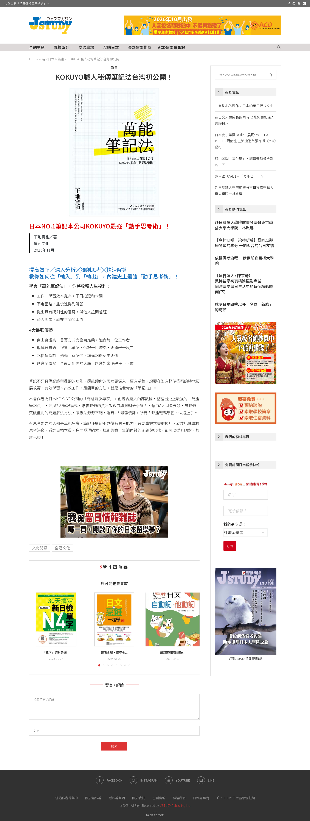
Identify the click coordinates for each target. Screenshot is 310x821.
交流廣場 (86, 47)
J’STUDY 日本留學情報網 (235, 798)
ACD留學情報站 (171, 47)
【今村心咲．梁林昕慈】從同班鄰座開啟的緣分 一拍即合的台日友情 (244, 242)
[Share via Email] (125, 566)
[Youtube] (299, 3)
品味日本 (111, 47)
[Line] (304, 3)
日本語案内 (201, 798)
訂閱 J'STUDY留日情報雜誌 (245, 658)
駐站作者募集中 (66, 798)
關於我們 (138, 798)
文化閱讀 (39, 547)
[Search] (279, 47)
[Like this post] (105, 566)
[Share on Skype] (120, 566)
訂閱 (230, 546)
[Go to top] (155, 814)
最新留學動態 (139, 47)
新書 (61, 59)
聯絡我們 (179, 798)
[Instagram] (294, 3)
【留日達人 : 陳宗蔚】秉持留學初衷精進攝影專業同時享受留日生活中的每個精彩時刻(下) (244, 284)
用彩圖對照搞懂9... (172, 652)
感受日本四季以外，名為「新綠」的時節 (244, 307)
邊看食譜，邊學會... (114, 652)
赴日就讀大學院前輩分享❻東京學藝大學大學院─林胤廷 (244, 225)
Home (33, 59)
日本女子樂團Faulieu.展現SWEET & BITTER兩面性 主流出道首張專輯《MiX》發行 (245, 141)
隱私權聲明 (117, 798)
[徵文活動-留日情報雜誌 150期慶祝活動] (114, 469)
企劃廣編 (158, 798)
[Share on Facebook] (110, 566)
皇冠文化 (62, 547)
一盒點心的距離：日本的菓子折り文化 (244, 105)
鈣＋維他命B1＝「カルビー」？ (239, 176)
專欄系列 (61, 47)
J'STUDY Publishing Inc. (175, 805)
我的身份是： (235, 524)
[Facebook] (289, 3)
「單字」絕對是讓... (56, 652)
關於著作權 (93, 798)
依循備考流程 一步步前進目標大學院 (244, 260)
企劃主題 (37, 47)
